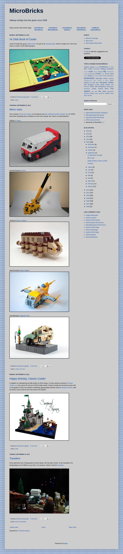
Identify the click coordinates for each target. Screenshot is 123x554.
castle (16, 100)
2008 (88, 201)
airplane (86, 67)
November (91, 147)
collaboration (110, 71)
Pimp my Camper (25, 114)
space (87, 91)
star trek (94, 91)
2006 (88, 206)
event (112, 74)
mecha (105, 78)
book (112, 67)
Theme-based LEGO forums (95, 222)
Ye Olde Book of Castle (22, 39)
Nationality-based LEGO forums (96, 225)
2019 (88, 131)
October (90, 150)
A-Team (18, 120)
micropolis (103, 82)
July (89, 170)
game (97, 75)
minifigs (97, 84)
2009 (88, 198)
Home (43, 527)
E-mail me (87, 51)
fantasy (90, 76)
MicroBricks (26, 10)
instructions (110, 75)
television (86, 93)
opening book (50, 44)
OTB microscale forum (93, 120)
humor (105, 75)
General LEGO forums (93, 220)
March (90, 181)
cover (102, 73)
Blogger (65, 543)
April (89, 178)
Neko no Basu (21, 220)
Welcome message (92, 38)
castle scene (31, 44)
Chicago (99, 71)
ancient (17, 521)
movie (102, 84)
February (91, 184)
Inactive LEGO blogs (92, 232)
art (109, 67)
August (90, 167)
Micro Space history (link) (94, 43)
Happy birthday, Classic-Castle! (27, 378)
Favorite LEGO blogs (92, 227)
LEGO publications (92, 237)
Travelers (14, 458)
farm (94, 75)
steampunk (110, 91)
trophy (96, 93)
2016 (88, 134)
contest (17, 369)
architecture (103, 67)
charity (95, 71)
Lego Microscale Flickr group (95, 117)
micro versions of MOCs (101, 80)
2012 (88, 190)
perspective (23, 521)
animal (96, 67)
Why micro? (89, 41)
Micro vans (15, 109)
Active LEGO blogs (92, 230)
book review (88, 69)
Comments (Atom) (24, 531)
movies (107, 84)
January (90, 186)
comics (86, 73)
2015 (88, 136)
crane (23, 170)
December (91, 144)
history (101, 75)
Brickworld (96, 69)
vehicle (107, 93)
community (91, 73)
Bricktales (19, 97)
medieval (111, 78)
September (91, 153)
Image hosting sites (92, 215)
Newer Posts (14, 527)
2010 (88, 195)
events (85, 75)
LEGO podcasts (91, 235)
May (89, 175)
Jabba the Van (24, 316)
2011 (88, 193)
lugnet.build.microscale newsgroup (97, 113)
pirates (94, 88)
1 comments (33, 519)
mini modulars (89, 84)
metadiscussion (88, 80)
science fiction (103, 88)
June (89, 172)
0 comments (34, 97)
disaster (107, 73)
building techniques (107, 69)
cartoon (86, 71)
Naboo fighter (24, 270)
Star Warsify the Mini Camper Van (56, 114)
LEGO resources (91, 218)
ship (112, 88)
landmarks (89, 78)
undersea (101, 93)
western (90, 95)
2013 (88, 142)
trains (92, 93)
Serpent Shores (66, 387)
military (111, 82)
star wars (22, 369)
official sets (93, 86)
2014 (88, 139)
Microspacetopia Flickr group (95, 115)
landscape (99, 78)
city (104, 71)
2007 (88, 204)
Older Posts (72, 527)
